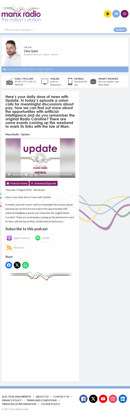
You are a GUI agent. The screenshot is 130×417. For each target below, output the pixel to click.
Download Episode (45, 183)
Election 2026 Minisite (16, 396)
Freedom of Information (19, 403)
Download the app (80, 83)
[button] (40, 158)
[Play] (9, 174)
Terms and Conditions (41, 400)
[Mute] (26, 174)
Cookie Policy (50, 403)
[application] (40, 158)
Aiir (26, 409)
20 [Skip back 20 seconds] (31, 174)
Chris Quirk (31, 51)
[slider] (56, 174)
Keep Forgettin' (44, 69)
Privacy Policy (12, 400)
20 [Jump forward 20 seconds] (36, 174)
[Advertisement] (63, 328)
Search (120, 29)
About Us (42, 396)
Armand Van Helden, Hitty (21, 69)
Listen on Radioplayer (55, 83)
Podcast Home (18, 183)
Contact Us (61, 396)
